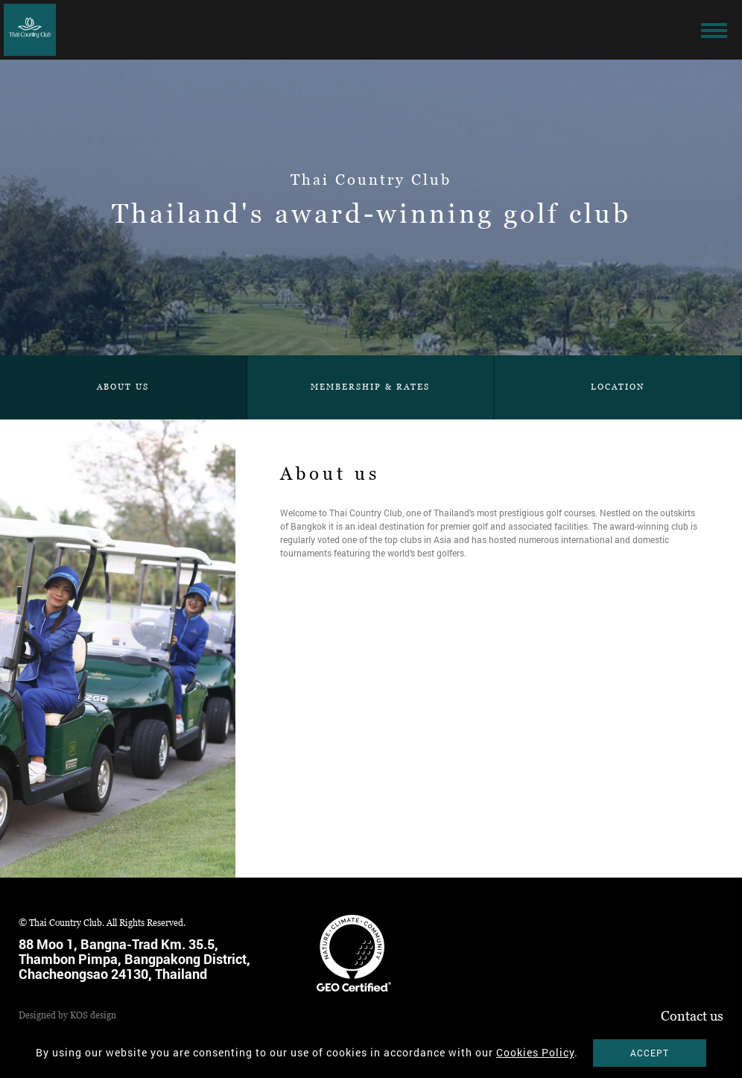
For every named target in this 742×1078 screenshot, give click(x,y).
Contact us (692, 1016)
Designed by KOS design (67, 1015)
